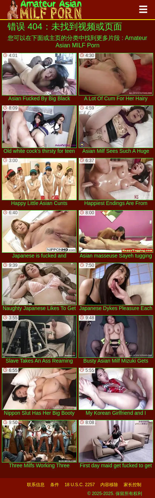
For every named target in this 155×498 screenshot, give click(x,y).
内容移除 (109, 484)
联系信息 (36, 484)
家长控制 (132, 484)
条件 (54, 484)
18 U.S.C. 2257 (80, 484)
